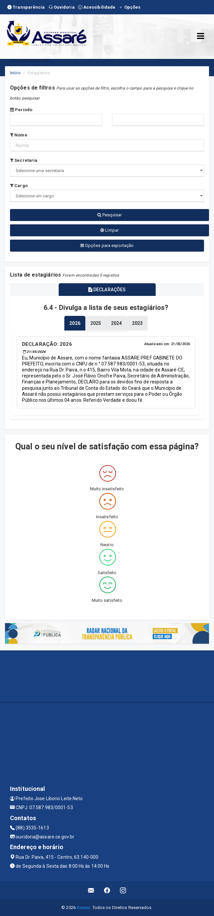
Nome (18, 134)
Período (21, 109)
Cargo (19, 185)
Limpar (109, 230)
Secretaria (23, 160)
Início (15, 72)
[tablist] (74, 323)
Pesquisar (109, 214)
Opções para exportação (107, 245)
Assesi (83, 907)
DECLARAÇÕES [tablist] (107, 289)
